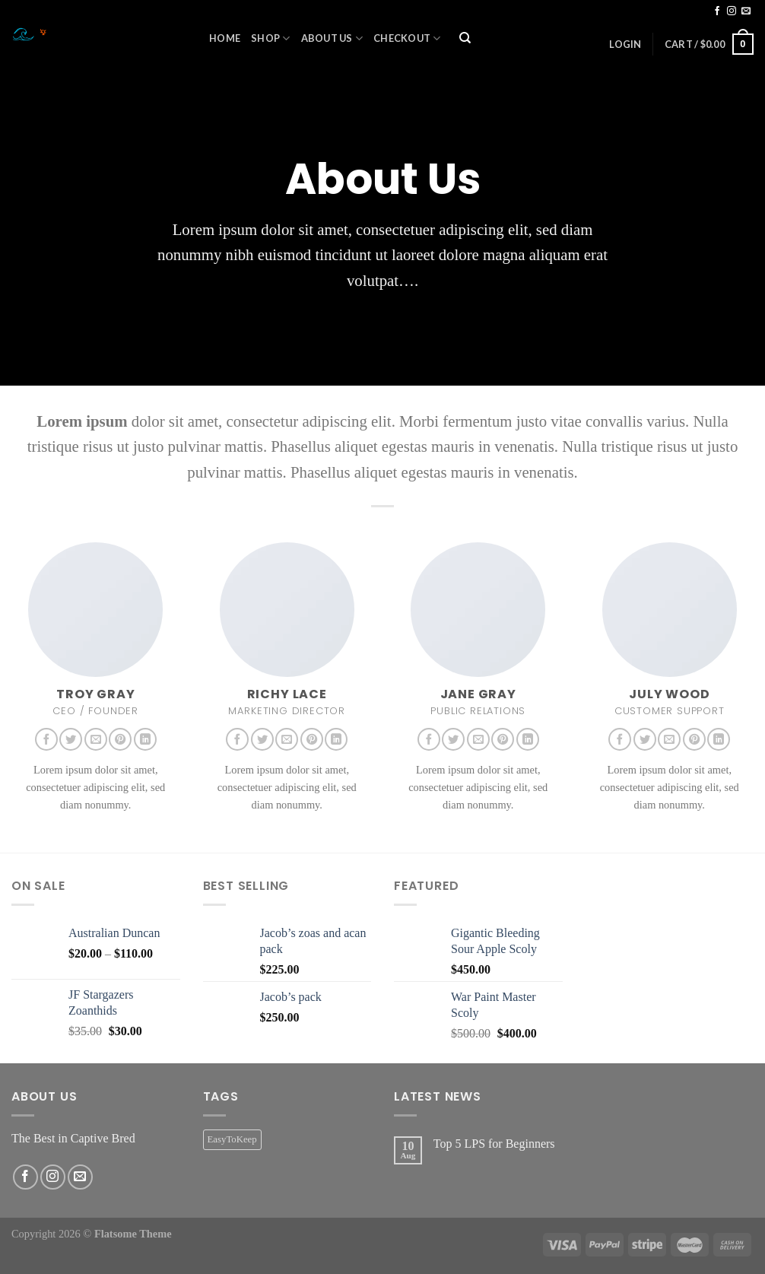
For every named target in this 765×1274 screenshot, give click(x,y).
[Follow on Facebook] (717, 11)
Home (224, 38)
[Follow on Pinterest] (120, 739)
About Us (332, 38)
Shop (270, 38)
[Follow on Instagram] (731, 11)
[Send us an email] (746, 11)
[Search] (465, 38)
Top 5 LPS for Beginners (494, 1143)
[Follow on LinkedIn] (145, 739)
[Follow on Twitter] (70, 739)
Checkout (407, 38)
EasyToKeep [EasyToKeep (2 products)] (232, 1139)
